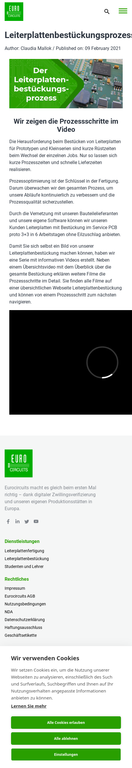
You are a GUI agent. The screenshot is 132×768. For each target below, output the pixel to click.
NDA (9, 611)
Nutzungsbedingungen (25, 604)
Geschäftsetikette (21, 635)
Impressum (15, 588)
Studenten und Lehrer (24, 566)
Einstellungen (66, 754)
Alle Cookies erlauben (66, 722)
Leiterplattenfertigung (24, 550)
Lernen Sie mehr (29, 706)
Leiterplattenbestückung (27, 558)
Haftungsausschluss (23, 627)
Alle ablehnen (66, 738)
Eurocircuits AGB (20, 596)
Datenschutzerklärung (25, 619)
